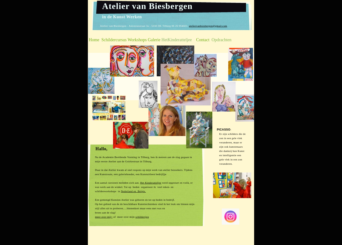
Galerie (154, 39)
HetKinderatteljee (177, 39)
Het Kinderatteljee (150, 182)
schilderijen (142, 216)
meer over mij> (104, 216)
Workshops (137, 39)
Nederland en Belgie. (133, 191)
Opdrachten (222, 39)
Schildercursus (114, 39)
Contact (202, 39)
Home (94, 39)
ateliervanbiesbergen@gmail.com (208, 25)
